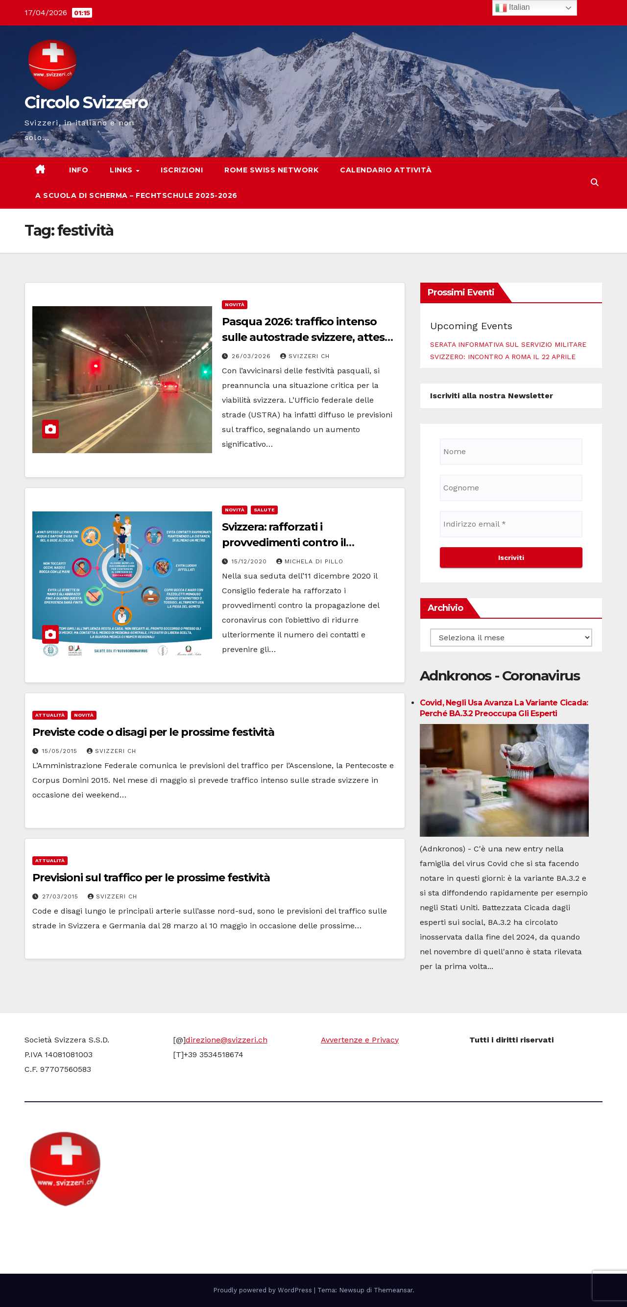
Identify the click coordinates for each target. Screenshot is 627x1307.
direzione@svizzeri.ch (226, 1039)
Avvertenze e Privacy (360, 1039)
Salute (264, 509)
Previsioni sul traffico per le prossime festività (151, 877)
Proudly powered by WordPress (263, 1290)
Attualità (50, 715)
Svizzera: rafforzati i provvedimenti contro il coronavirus (284, 542)
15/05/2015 (61, 751)
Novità (234, 304)
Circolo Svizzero (85, 102)
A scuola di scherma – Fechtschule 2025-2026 (136, 195)
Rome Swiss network (271, 170)
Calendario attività (386, 170)
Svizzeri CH (305, 356)
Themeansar (393, 1290)
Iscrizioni (182, 170)
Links (122, 170)
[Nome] (511, 451)
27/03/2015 (61, 896)
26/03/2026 (252, 356)
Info (78, 170)
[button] (595, 182)
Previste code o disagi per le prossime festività (153, 732)
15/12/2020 (250, 561)
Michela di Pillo (309, 561)
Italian (512, 8)
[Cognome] (511, 488)
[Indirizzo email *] (511, 524)
